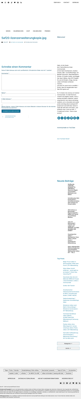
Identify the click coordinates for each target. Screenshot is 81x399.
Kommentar (5, 73)
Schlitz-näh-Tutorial (68, 285)
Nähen (8, 31)
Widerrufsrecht (67, 378)
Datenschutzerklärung (26, 378)
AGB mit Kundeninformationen (48, 378)
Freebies (47, 31)
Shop (28, 31)
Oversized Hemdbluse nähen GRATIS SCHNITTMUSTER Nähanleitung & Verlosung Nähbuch (70, 317)
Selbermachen (18, 31)
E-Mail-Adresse (7, 99)
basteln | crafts (13, 373)
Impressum (11, 378)
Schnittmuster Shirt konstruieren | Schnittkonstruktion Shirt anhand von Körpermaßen (73, 201)
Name (4, 92)
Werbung (75, 2)
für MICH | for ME (34, 373)
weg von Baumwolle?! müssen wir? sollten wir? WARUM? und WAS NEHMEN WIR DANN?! (73, 226)
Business (68, 373)
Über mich (57, 2)
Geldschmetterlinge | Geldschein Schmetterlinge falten (71, 300)
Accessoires (72, 370)
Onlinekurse (37, 31)
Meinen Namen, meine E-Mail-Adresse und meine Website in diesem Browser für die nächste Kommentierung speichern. (29, 107)
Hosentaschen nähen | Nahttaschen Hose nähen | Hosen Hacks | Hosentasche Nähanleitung (73, 238)
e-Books (23, 373)
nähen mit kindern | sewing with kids (52, 373)
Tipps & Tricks (61, 370)
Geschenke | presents (48, 370)
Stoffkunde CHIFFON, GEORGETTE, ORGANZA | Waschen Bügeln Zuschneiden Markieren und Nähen (73, 189)
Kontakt (66, 2)
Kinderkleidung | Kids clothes (30, 370)
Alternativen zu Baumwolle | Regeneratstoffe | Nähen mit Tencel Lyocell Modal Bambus (73, 213)
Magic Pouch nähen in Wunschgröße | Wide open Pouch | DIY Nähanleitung (71, 263)
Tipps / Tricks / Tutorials (12, 370)
